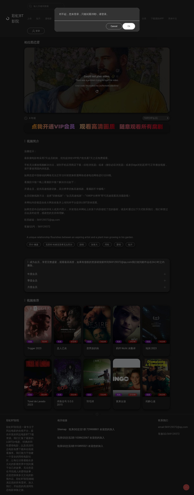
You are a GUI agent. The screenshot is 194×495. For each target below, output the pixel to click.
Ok (128, 26)
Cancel (114, 26)
